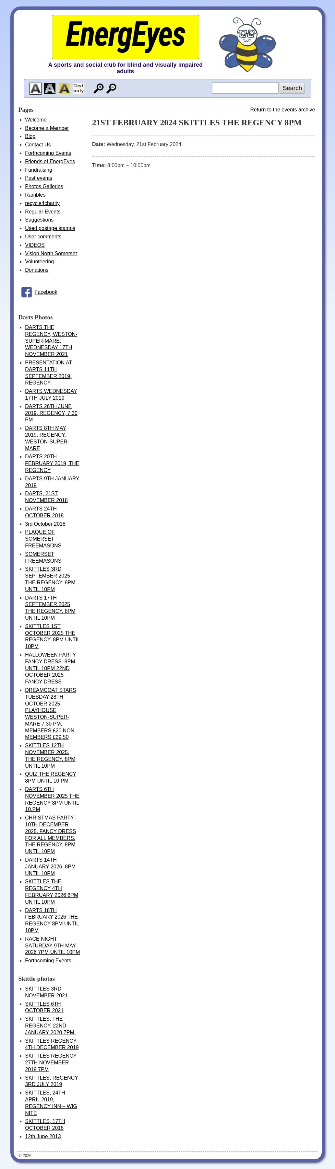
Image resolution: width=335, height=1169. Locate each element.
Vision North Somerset (51, 253)
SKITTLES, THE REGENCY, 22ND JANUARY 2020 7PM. (50, 1025)
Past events (38, 178)
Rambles (35, 195)
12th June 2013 (43, 1136)
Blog (30, 136)
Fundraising (38, 170)
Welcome (35, 119)
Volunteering (39, 261)
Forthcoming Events (48, 153)
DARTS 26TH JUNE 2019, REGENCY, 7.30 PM (51, 413)
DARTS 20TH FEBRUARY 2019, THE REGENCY (52, 463)
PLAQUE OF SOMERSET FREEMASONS (43, 538)
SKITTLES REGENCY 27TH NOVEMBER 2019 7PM (51, 1062)
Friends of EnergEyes (50, 161)
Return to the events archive (282, 109)
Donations (36, 270)
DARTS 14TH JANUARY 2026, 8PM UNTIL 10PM (50, 866)
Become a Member (47, 128)
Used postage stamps (50, 228)
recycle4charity (42, 203)
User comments (43, 236)
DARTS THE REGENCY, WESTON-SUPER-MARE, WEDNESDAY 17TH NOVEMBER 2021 (51, 341)
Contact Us (38, 144)
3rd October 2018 (45, 524)
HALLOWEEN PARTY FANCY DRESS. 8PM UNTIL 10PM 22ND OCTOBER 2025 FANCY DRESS (50, 668)
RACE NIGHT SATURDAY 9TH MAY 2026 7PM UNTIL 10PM (52, 945)
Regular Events (42, 211)
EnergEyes (125, 34)
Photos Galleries (44, 186)
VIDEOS (34, 245)
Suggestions (39, 220)
